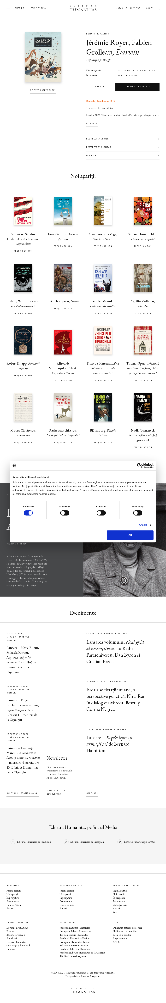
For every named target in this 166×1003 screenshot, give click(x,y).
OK (130, 535)
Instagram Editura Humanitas (75, 931)
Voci (115, 912)
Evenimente (12, 901)
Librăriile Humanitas (128, 8)
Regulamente (120, 938)
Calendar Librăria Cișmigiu (22, 793)
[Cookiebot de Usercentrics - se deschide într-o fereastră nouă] (139, 465)
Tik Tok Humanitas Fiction (74, 945)
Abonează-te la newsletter (56, 792)
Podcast (10, 931)
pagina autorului (17, 544)
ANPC (116, 942)
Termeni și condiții (122, 935)
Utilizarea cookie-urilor (125, 931)
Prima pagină (38, 8)
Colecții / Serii (13, 905)
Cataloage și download (18, 945)
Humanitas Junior (126, 75)
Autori (9, 908)
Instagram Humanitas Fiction (75, 942)
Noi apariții (12, 894)
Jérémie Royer (107, 42)
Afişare (143, 524)
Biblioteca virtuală (15, 935)
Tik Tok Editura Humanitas (74, 935)
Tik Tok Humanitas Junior (73, 956)
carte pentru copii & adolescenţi (136, 71)
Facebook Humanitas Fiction (74, 938)
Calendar (92, 793)
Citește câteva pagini (43, 90)
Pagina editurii (13, 890)
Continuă (92, 123)
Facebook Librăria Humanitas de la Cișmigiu (82, 952)
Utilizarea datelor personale (127, 927)
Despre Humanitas (16, 942)
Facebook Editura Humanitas (75, 927)
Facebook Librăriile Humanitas (75, 949)
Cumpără (137, 86)
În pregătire (12, 897)
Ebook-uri (11, 938)
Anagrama (95, 976)
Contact (10, 949)
